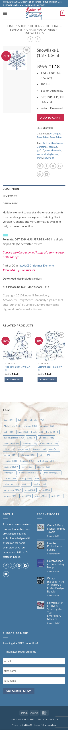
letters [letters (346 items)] (9, 472)
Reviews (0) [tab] (10, 196)
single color (52, 154)
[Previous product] (37, 39)
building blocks (55, 143)
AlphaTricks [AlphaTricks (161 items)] (12, 426)
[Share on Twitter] (53, 166)
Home (9, 26)
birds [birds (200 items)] (22, 431)
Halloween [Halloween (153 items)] (27, 455)
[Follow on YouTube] (6, 574)
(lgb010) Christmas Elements (36, 265)
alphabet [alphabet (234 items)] (37, 420)
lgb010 (40, 150)
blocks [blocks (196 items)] (37, 431)
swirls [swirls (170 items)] (26, 496)
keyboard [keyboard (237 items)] (11, 466)
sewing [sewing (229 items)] (40, 484)
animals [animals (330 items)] (30, 426)
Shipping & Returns (22, 719)
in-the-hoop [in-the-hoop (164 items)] (45, 460)
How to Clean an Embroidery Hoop (56, 564)
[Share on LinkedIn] (47, 174)
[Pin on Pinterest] (40, 174)
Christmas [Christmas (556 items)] (46, 437)
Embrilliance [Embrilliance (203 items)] (49, 443)
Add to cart (50, 117)
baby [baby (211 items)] (9, 431)
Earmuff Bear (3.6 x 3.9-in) (50, 368)
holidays (53, 146)
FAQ (38, 719)
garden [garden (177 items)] (10, 455)
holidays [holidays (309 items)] (27, 460)
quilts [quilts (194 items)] (40, 478)
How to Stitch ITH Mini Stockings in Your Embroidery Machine (55, 611)
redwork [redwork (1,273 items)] (11, 484)
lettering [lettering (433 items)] (43, 466)
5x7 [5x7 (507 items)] (22, 420)
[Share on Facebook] (47, 166)
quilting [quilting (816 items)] (25, 478)
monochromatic (53, 150)
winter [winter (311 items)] (56, 496)
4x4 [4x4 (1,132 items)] (9, 420)
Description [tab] (11, 188)
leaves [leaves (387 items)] (27, 466)
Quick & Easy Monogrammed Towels (56, 528)
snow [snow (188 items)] (30, 490)
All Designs (55, 133)
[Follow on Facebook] (6, 566)
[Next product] (30, 39)
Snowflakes (34, 33)
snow (39, 157)
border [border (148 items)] (52, 431)
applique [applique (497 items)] (47, 426)
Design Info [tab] (10, 203)
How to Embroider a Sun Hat (54, 546)
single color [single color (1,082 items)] (13, 490)
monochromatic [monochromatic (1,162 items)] (30, 472)
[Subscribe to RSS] (26, 566)
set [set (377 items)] (26, 484)
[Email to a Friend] (60, 166)
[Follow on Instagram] (13, 566)
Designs (36, 26)
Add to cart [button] (14, 379)
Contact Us (50, 719)
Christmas (42, 146)
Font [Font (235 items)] (54, 449)
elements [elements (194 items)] (30, 443)
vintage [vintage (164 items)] (41, 496)
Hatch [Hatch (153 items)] (44, 455)
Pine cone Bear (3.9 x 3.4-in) (18, 368)
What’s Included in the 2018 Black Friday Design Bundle (56, 585)
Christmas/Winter (40, 29)
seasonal (41, 154)
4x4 (45, 143)
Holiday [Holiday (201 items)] (10, 460)
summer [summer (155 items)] (10, 496)
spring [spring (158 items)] (44, 490)
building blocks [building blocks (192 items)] (14, 437)
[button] (5, 13)
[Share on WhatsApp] (40, 166)
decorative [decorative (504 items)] (12, 443)
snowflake (48, 157)
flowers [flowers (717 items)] (39, 449)
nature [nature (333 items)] (10, 478)
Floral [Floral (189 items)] (9, 449)
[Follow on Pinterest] (19, 566)
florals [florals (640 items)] (24, 449)
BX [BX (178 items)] (31, 437)
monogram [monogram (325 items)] (52, 472)
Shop (22, 26)
